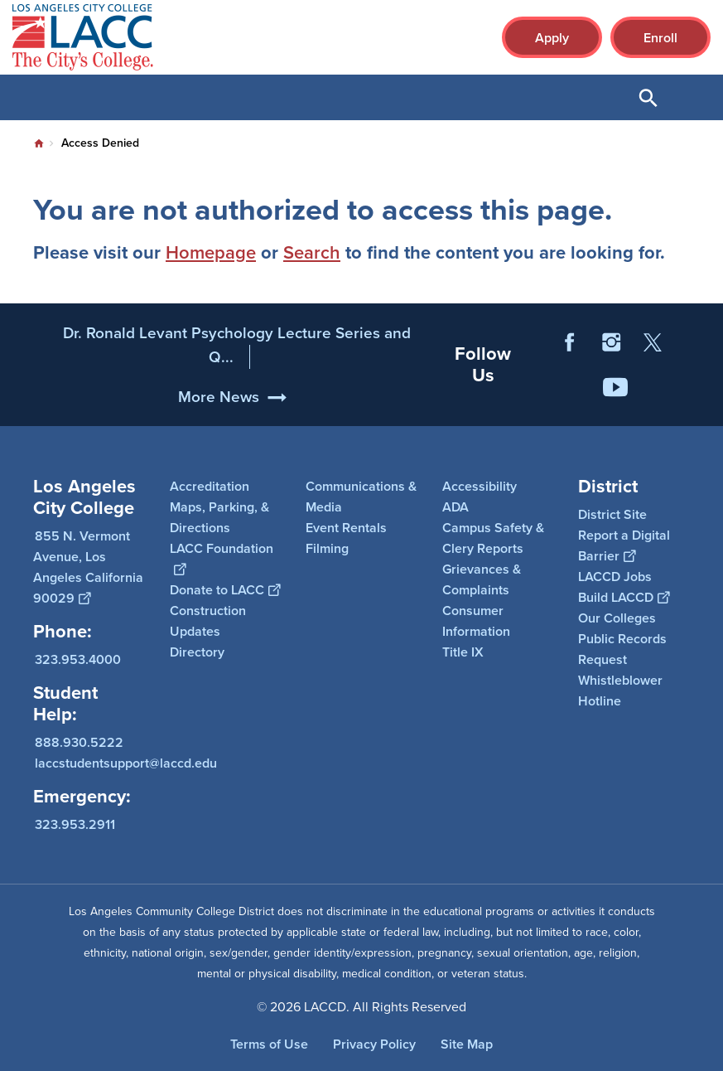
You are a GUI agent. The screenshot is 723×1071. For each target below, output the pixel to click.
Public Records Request (622, 649)
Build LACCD (623, 597)
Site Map (467, 1044)
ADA (455, 506)
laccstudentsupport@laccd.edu (126, 762)
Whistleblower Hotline (620, 690)
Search (311, 252)
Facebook (569, 381)
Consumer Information (476, 621)
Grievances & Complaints (481, 579)
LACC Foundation (221, 559)
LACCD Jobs (615, 576)
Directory (197, 652)
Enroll (660, 37)
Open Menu (690, 97)
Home (39, 143)
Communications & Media (361, 496)
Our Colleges (617, 618)
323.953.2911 (75, 823)
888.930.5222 (79, 741)
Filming (327, 548)
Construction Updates (208, 621)
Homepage (211, 252)
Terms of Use (269, 1044)
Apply (552, 37)
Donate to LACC (225, 589)
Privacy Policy (374, 1044)
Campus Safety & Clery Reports (493, 538)
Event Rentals (346, 527)
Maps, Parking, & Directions (219, 517)
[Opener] (706, 409)
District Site (612, 514)
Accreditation (209, 486)
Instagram (611, 381)
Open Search (648, 97)
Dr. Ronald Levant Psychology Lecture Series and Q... (237, 383)
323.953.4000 (78, 659)
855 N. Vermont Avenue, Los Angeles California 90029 (88, 567)
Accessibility (479, 486)
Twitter (652, 381)
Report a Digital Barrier (624, 545)
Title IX (463, 652)
